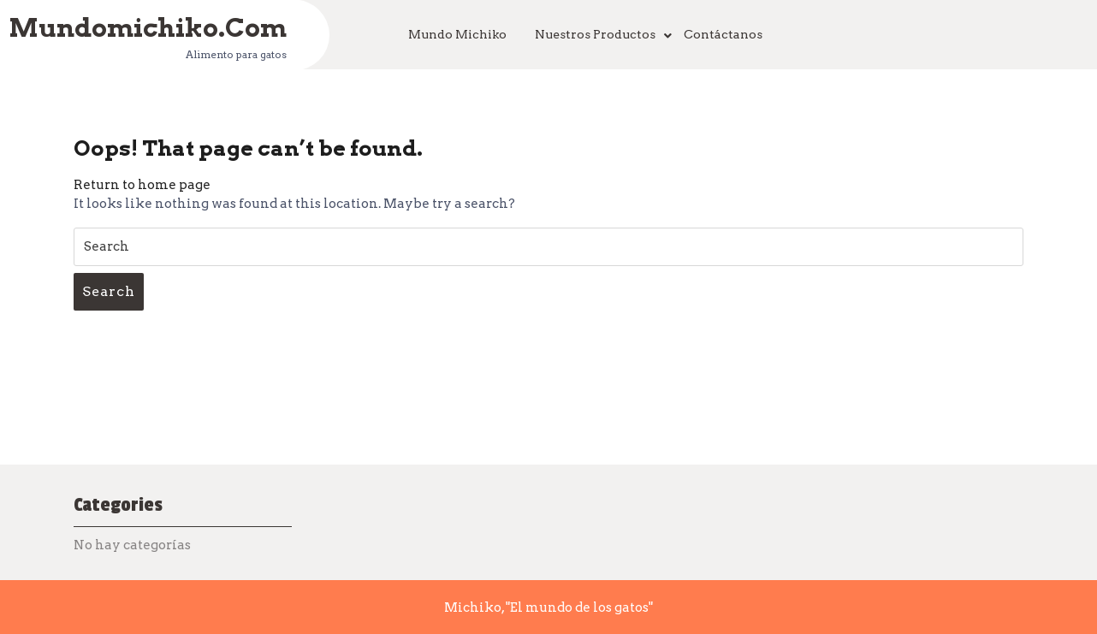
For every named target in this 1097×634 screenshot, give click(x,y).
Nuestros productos (595, 34)
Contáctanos (723, 34)
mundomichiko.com (148, 26)
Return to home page (142, 185)
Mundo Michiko (457, 34)
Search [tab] (108, 291)
